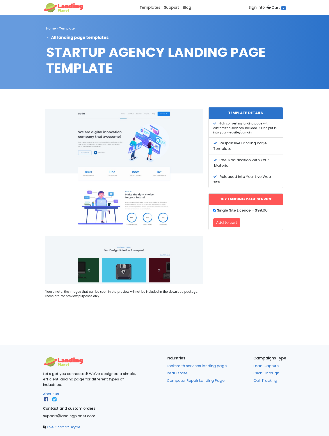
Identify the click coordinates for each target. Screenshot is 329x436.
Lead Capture (266, 365)
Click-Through (266, 373)
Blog (187, 7)
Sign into (257, 7)
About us (51, 393)
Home (51, 28)
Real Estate (177, 373)
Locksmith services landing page (197, 365)
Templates (150, 7)
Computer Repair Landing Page (196, 380)
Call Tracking (265, 380)
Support (171, 7)
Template (67, 28)
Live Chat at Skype (63, 427)
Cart (276, 7)
